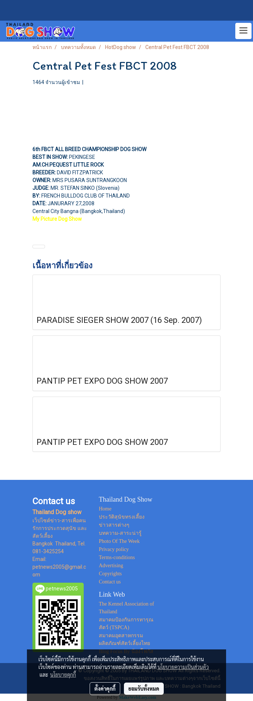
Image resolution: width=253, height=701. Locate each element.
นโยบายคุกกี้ (63, 674)
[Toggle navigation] (243, 31)
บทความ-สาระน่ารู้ (120, 533)
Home (105, 509)
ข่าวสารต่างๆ (114, 525)
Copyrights (110, 573)
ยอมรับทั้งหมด (143, 688)
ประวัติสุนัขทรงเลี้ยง (122, 517)
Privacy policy (114, 549)
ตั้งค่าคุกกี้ (104, 688)
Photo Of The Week (119, 541)
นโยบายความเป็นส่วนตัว (183, 666)
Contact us (110, 582)
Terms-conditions (117, 557)
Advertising (111, 565)
